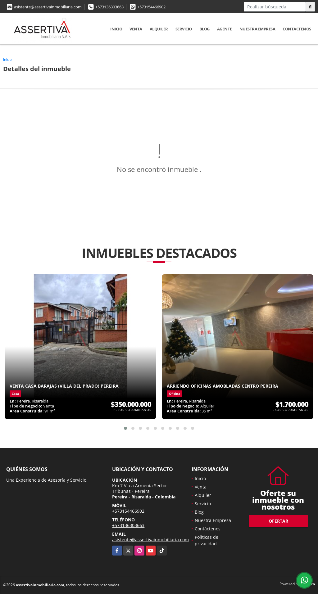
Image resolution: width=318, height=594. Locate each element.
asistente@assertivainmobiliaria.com (48, 7)
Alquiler (159, 29)
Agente (224, 29)
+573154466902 (151, 7)
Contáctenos (297, 29)
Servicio (183, 29)
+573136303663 (109, 7)
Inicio (116, 29)
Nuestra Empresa (257, 29)
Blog (204, 29)
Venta (135, 29)
